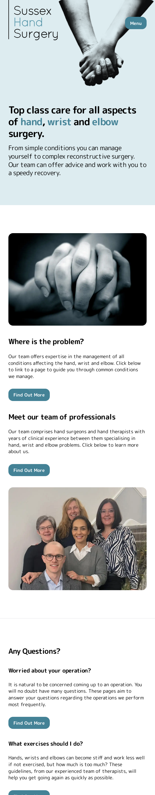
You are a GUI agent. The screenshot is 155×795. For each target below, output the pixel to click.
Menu (136, 23)
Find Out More (29, 394)
